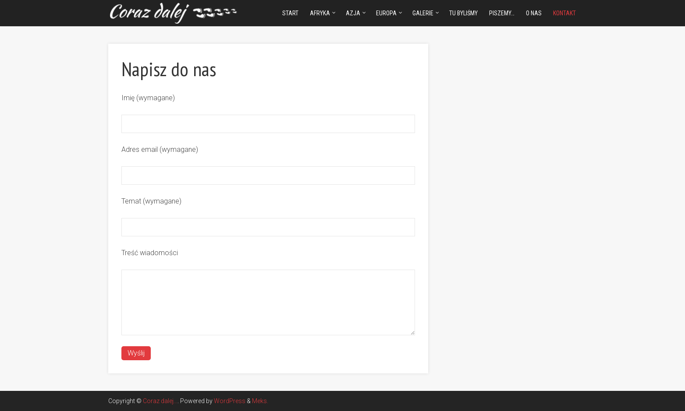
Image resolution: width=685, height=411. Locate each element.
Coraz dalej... (160, 400)
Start (290, 13)
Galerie (422, 13)
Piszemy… (502, 13)
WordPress (229, 400)
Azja (353, 13)
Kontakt (564, 13)
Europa (386, 13)
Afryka (320, 13)
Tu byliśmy (463, 13)
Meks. (260, 400)
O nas (534, 13)
